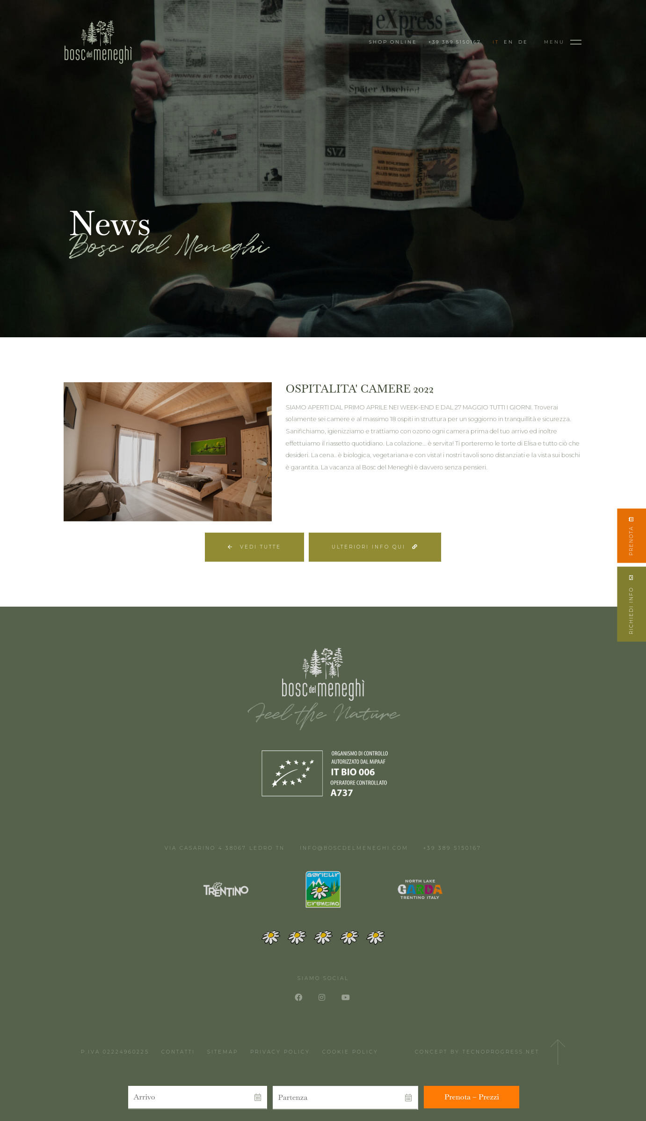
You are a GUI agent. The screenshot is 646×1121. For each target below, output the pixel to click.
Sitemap (222, 1052)
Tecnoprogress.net (501, 1052)
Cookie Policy (350, 1052)
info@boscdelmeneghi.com (354, 848)
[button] (186, 1097)
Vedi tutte (254, 547)
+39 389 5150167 (454, 42)
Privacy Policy (280, 1052)
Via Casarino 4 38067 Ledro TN (225, 848)
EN (509, 42)
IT (496, 42)
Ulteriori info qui (375, 547)
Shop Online (393, 42)
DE (523, 42)
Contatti (178, 1052)
